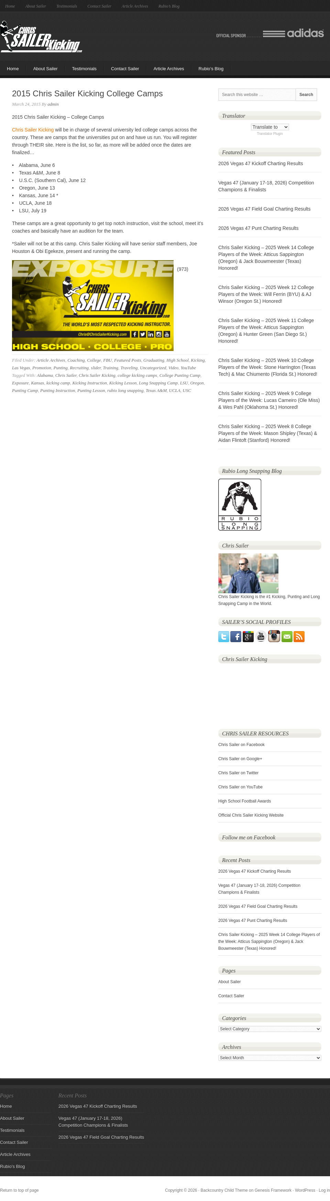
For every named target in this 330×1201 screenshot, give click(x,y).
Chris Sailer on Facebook (241, 744)
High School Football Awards (244, 801)
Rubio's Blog (12, 1166)
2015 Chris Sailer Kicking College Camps (87, 93)
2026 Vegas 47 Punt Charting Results (258, 228)
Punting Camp (25, 390)
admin (53, 104)
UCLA (174, 390)
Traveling (129, 367)
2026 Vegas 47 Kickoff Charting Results (260, 163)
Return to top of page (19, 1190)
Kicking (198, 360)
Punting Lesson (91, 390)
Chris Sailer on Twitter (238, 772)
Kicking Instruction (89, 382)
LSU (184, 382)
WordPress (305, 1190)
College (94, 360)
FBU (107, 360)
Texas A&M (156, 390)
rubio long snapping (125, 390)
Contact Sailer (99, 6)
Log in (324, 1190)
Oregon (197, 382)
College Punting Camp (180, 375)
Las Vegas (21, 367)
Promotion (41, 367)
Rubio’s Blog (168, 6)
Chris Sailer (66, 375)
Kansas (37, 382)
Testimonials (66, 6)
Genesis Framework (273, 1190)
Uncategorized (153, 367)
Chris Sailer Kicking (41, 36)
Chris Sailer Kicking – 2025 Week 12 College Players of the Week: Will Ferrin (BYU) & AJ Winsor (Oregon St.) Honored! (266, 294)
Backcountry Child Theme (224, 1190)
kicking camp (58, 382)
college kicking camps (137, 375)
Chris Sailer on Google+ (240, 758)
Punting (61, 367)
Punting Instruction (57, 390)
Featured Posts (127, 360)
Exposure (20, 382)
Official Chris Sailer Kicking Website (251, 815)
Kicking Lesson (123, 382)
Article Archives (135, 6)
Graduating (153, 360)
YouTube (188, 367)
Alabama (45, 375)
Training (110, 367)
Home (10, 6)
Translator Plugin (270, 134)
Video (173, 367)
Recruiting (79, 367)
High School (177, 360)
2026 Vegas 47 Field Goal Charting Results (264, 209)
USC (187, 390)
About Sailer (35, 6)
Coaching (76, 360)
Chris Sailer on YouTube (240, 787)
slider (96, 367)
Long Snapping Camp (158, 382)
